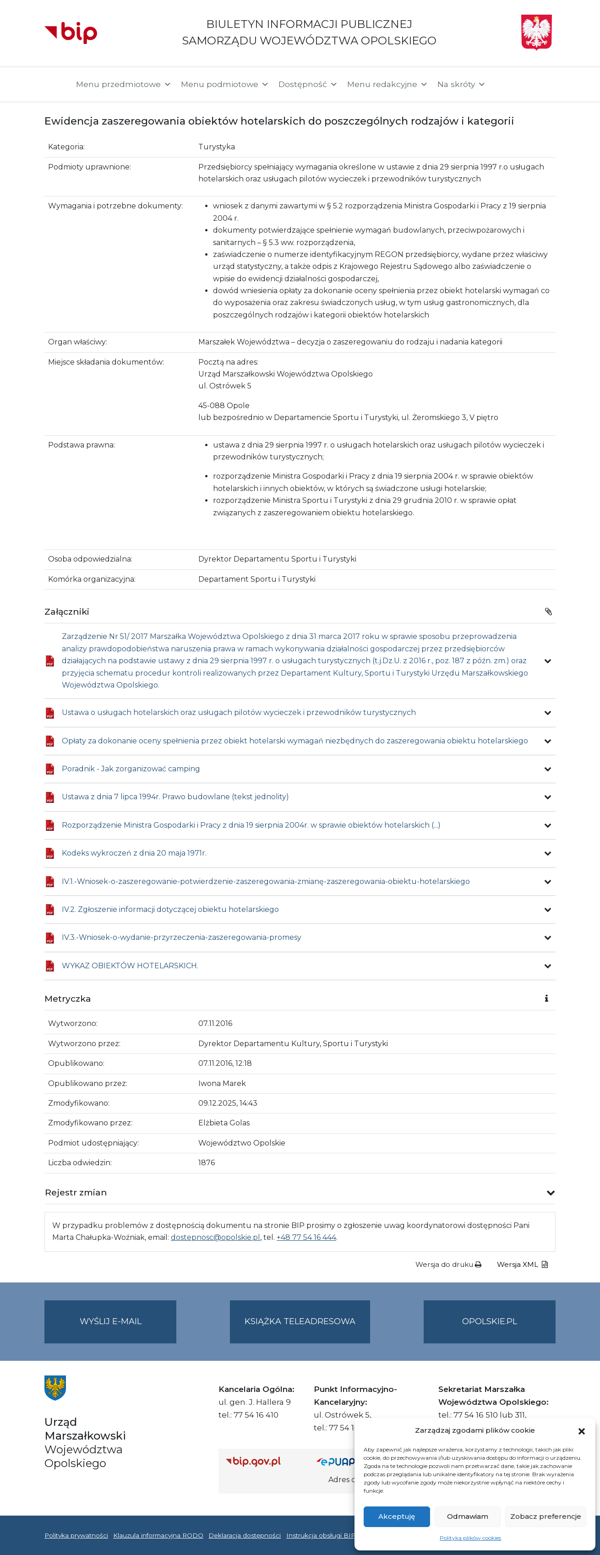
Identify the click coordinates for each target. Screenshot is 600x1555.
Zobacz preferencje (545, 1516)
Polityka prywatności (76, 1535)
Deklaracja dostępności (244, 1535)
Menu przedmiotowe (124, 84)
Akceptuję (396, 1516)
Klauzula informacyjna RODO (158, 1535)
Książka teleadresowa (300, 1321)
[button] (581, 1430)
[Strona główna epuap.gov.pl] (346, 1461)
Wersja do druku (448, 1264)
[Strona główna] (55, 84)
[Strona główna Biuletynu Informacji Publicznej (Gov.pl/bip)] (263, 1461)
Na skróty (461, 84)
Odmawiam (467, 1516)
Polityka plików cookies (470, 1537)
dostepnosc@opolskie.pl (215, 1237)
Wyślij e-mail (128, 1329)
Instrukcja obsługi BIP (320, 1535)
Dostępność (308, 84)
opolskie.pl (489, 1321)
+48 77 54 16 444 (306, 1237)
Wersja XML (522, 1264)
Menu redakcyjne (387, 84)
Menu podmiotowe (225, 84)
